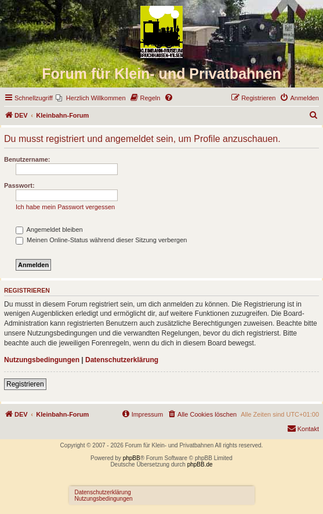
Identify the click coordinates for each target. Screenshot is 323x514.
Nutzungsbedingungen (41, 360)
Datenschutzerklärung (121, 360)
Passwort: (19, 185)
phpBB (131, 458)
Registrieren (25, 384)
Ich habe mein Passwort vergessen (65, 206)
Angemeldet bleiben (49, 229)
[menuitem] (91, 98)
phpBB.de (200, 464)
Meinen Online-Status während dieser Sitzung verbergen (101, 239)
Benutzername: (27, 159)
